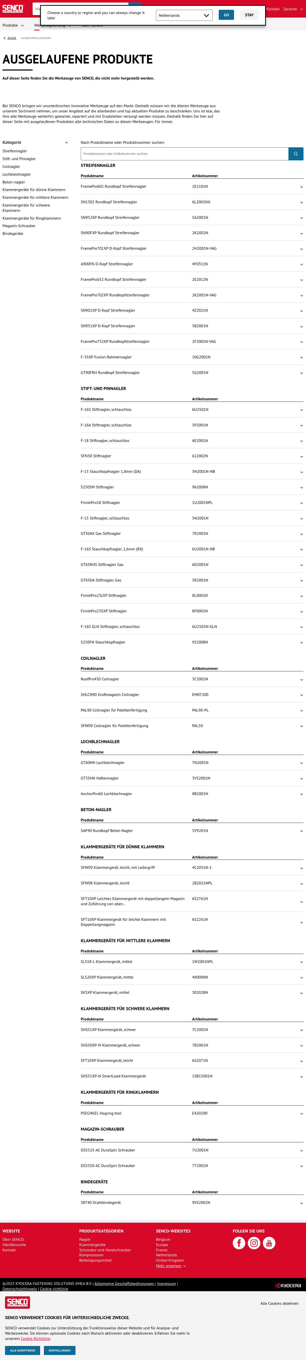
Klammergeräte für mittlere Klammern (35, 197)
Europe (162, 1244)
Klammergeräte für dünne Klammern (34, 189)
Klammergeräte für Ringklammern (32, 218)
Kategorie (12, 142)
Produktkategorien (101, 1231)
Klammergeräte (92, 1244)
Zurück (12, 38)
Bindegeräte (13, 233)
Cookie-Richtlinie (35, 1338)
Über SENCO (13, 1239)
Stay (249, 14)
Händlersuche (14, 1244)
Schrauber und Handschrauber (105, 1249)
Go (226, 14)
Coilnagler (11, 166)
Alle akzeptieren (22, 1350)
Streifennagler (15, 150)
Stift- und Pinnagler (19, 158)
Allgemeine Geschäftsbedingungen (125, 1283)
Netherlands (166, 1254)
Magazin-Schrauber (19, 225)
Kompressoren (91, 1254)
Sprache (290, 8)
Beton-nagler (14, 181)
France (161, 1249)
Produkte (10, 25)
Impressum (166, 1283)
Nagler (85, 1239)
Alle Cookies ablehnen (279, 1303)
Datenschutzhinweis (20, 1288)
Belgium (163, 1239)
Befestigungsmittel (95, 1260)
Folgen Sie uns (249, 1231)
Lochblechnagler (17, 174)
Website (11, 1231)
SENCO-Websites (173, 1231)
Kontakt (273, 8)
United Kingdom (170, 1260)
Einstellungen (59, 1350)
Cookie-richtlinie (54, 1288)
